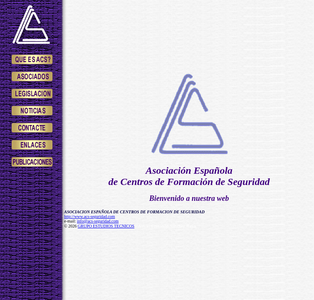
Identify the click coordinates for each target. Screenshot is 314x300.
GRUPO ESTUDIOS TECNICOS (106, 226)
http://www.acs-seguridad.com (89, 216)
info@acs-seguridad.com (98, 221)
